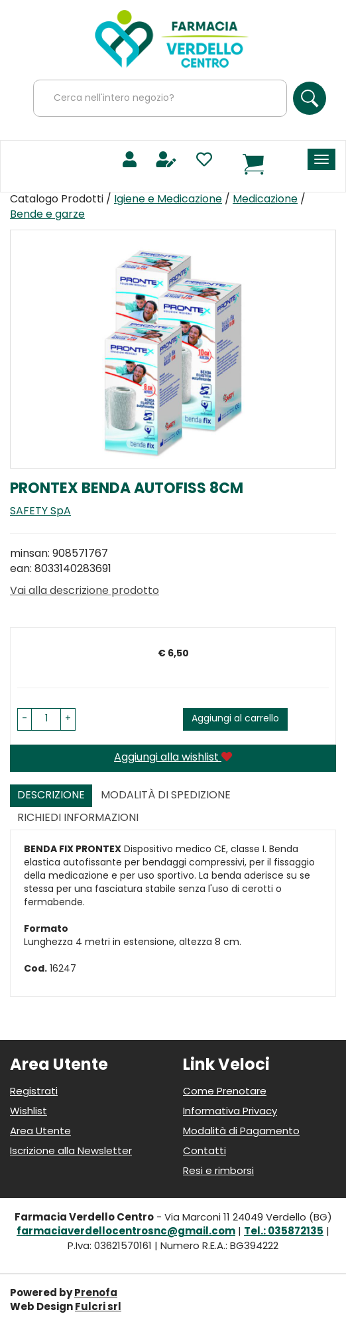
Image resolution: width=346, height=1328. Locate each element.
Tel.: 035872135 (283, 1232)
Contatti (204, 1152)
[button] (24, 719)
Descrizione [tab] (51, 795)
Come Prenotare (224, 1092)
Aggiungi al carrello (235, 719)
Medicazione (265, 199)
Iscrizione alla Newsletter (71, 1152)
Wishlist (28, 1112)
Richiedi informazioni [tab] (78, 818)
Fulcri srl (98, 1308)
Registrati (34, 1092)
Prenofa (95, 1294)
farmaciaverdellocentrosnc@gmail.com (126, 1232)
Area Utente (40, 1132)
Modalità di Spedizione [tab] (166, 795)
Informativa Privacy (230, 1112)
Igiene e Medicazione (168, 199)
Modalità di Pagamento (241, 1132)
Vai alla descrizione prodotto (84, 591)
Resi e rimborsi (218, 1172)
